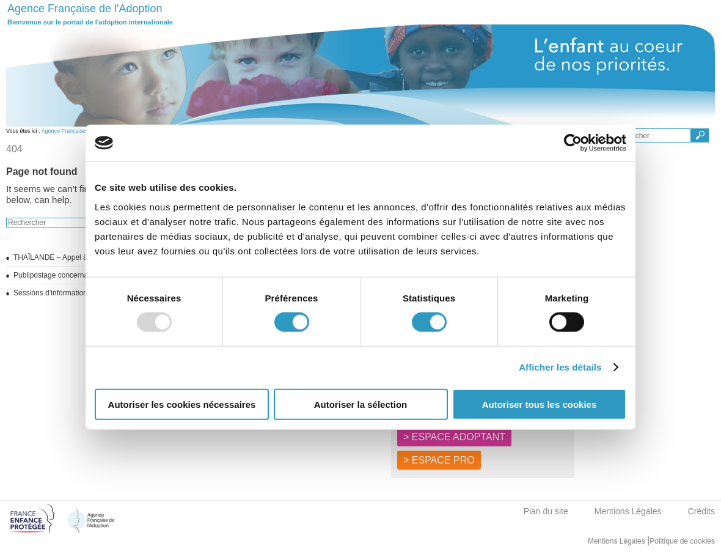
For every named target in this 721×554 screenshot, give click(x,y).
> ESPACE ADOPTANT (454, 437)
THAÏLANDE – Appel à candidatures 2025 (81, 257)
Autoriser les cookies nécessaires (182, 404)
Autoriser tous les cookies (539, 404)
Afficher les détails (560, 367)
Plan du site (546, 511)
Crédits (701, 511)
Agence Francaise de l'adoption (80, 131)
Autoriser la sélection (361, 404)
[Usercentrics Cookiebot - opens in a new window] (572, 143)
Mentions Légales (628, 511)
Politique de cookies (682, 541)
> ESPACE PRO (439, 460)
